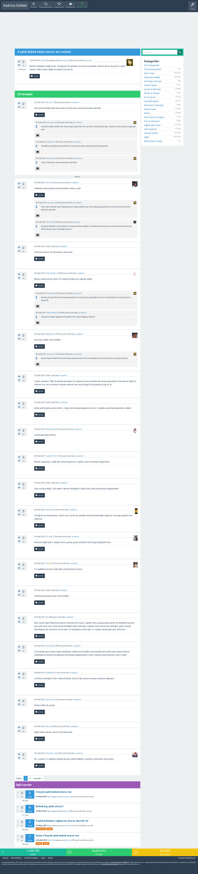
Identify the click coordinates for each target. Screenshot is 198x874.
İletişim (5, 858)
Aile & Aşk (44, 60)
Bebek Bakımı (112, 7)
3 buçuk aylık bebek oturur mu (54, 791)
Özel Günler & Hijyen (154, 117)
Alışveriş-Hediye (152, 77)
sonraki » (38, 778)
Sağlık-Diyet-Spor (152, 125)
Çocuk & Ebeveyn (152, 89)
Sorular (34, 7)
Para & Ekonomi (152, 121)
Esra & (68, 840)
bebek (50, 829)
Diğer (49, 797)
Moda (146, 113)
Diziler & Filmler (152, 93)
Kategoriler (59, 7)
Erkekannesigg (67, 797)
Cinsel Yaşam (150, 85)
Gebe (43, 858)
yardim (46, 843)
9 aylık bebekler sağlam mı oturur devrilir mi (62, 820)
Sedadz (64, 811)
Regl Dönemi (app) (153, 141)
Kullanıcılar (71, 7)
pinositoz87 (67, 826)
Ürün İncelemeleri (152, 69)
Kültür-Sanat (150, 109)
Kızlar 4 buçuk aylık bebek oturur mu (57, 835)
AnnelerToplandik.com (186, 858)
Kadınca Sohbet (15, 5)
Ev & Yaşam (149, 97)
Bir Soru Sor (82, 7)
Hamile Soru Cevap (97, 7)
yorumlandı (77, 122)
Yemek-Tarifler (151, 133)
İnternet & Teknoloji (153, 105)
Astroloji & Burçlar (153, 81)
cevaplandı (75, 102)
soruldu (89, 60)
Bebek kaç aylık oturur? (49, 806)
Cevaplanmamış (46, 7)
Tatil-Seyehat (150, 129)
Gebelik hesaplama (31, 858)
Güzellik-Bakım (151, 101)
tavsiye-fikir (41, 829)
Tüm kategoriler (152, 65)
